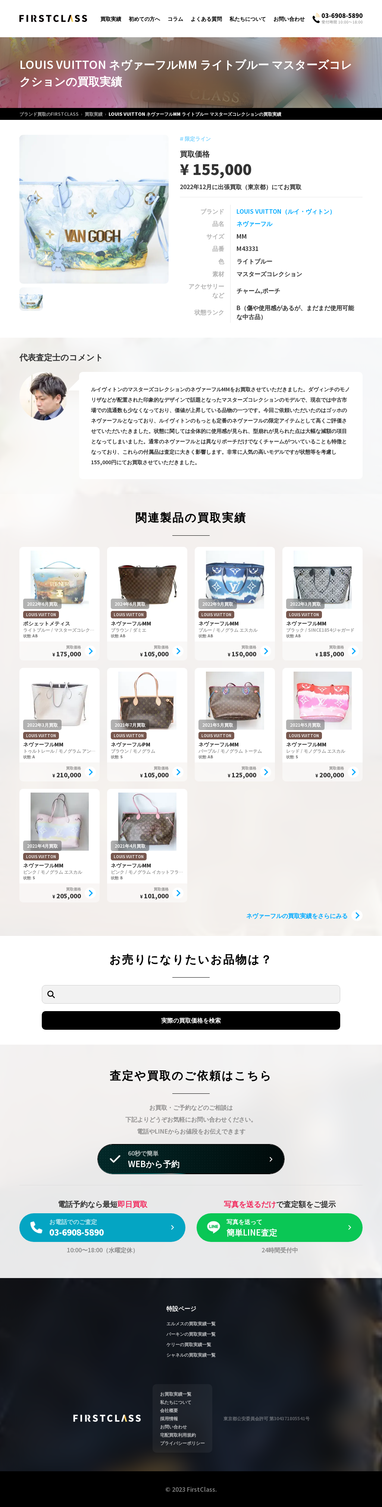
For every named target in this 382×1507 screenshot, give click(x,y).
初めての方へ (144, 18)
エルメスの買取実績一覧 (191, 1323)
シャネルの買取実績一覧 (191, 1354)
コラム (175, 18)
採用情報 (169, 1418)
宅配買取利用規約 (178, 1434)
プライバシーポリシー (182, 1443)
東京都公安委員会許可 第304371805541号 (266, 1418)
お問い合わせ (289, 18)
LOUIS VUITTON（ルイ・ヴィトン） (286, 211)
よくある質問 (206, 18)
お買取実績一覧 (175, 1393)
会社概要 (169, 1410)
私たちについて (247, 18)
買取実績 (110, 18)
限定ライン (195, 138)
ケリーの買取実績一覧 (188, 1344)
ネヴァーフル (254, 223)
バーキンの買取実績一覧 (191, 1334)
